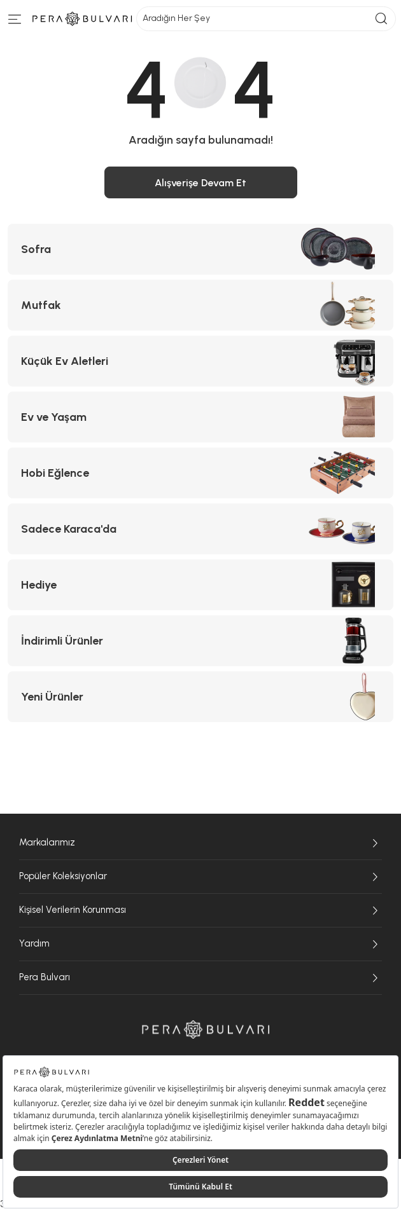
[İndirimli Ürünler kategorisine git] (200, 640)
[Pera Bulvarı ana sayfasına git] (205, 1029)
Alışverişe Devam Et (200, 183)
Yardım (200, 944)
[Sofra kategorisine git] (200, 249)
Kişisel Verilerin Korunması (200, 910)
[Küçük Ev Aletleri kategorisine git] (200, 361)
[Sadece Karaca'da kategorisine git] (200, 528)
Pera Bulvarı (200, 978)
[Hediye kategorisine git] (200, 584)
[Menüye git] (15, 22)
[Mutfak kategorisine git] (200, 305)
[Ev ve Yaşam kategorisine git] (200, 417)
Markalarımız (200, 843)
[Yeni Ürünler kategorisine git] (200, 696)
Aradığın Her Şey (266, 18)
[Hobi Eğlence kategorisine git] (200, 473)
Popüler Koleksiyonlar (200, 877)
